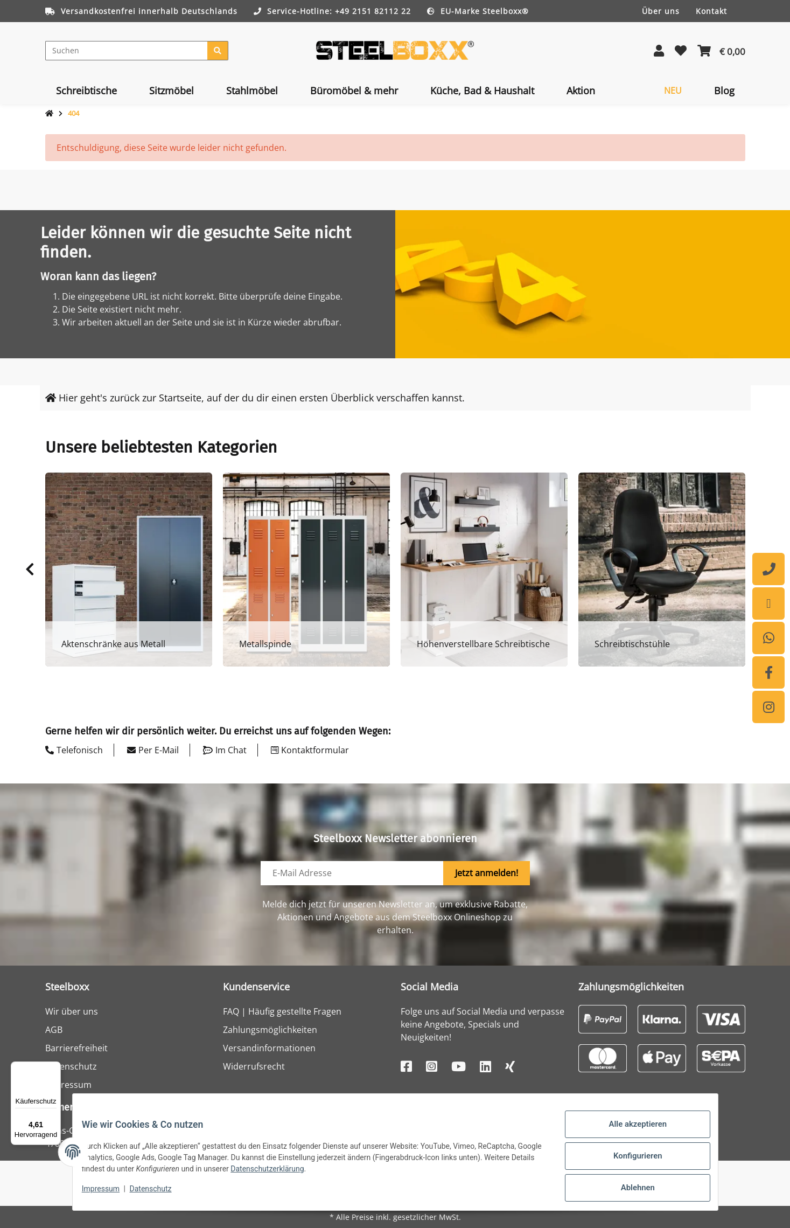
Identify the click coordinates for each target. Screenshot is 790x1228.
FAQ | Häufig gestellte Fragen (282, 1011)
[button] (659, 50)
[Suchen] (126, 50)
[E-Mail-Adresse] (352, 873)
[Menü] (54, 1068)
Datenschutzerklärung (327, 1174)
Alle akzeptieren (630, 1133)
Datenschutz (71, 1066)
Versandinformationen (269, 1048)
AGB (53, 1030)
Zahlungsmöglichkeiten (270, 1030)
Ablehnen (630, 1189)
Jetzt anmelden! (486, 873)
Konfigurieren (630, 1161)
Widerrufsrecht (254, 1066)
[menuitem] (86, 90)
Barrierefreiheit (76, 1048)
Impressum (68, 1085)
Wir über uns (71, 1011)
